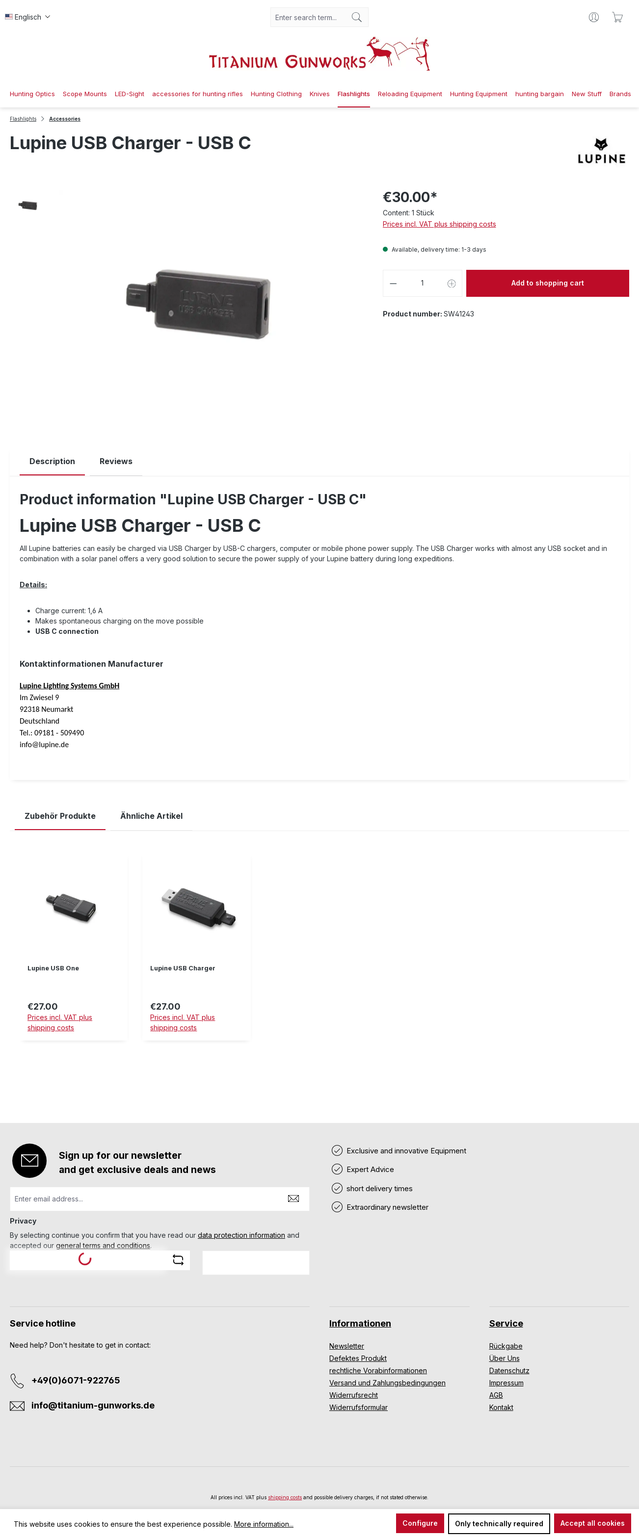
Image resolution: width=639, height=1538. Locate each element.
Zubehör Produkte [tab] (60, 816)
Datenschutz (509, 1370)
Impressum (506, 1383)
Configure (420, 1523)
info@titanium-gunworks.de (93, 1405)
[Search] (357, 17)
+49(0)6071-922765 (75, 1380)
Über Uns (504, 1358)
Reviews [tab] (116, 461)
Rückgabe (506, 1346)
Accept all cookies (592, 1523)
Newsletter (346, 1346)
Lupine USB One (53, 968)
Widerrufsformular (358, 1407)
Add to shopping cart (547, 283)
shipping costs (285, 1497)
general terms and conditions (103, 1245)
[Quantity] (422, 283)
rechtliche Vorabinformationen (378, 1370)
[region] (319, 954)
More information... (263, 1524)
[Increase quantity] (452, 283)
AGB (496, 1395)
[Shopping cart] (617, 17)
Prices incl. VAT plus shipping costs (439, 224)
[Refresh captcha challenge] (178, 1260)
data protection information (241, 1235)
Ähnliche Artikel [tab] (151, 816)
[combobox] (308, 17)
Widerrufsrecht (353, 1395)
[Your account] (594, 17)
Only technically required (499, 1523)
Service (506, 1323)
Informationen (360, 1323)
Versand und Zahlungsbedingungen (387, 1383)
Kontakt (501, 1407)
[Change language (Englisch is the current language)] (27, 17)
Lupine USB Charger (182, 968)
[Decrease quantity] (393, 283)
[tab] (52, 461)
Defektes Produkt (358, 1358)
